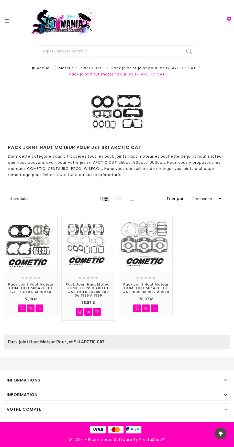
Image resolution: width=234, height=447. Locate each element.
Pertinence (208, 199)
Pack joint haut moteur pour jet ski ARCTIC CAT (56, 341)
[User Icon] (213, 21)
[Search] (189, 51)
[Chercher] (110, 51)
